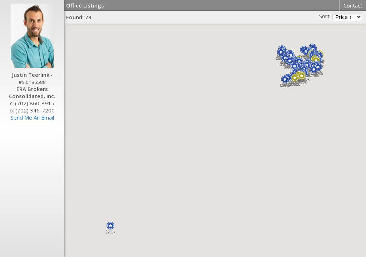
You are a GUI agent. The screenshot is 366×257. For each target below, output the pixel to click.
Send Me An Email (32, 117)
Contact (352, 5)
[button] (110, 225)
